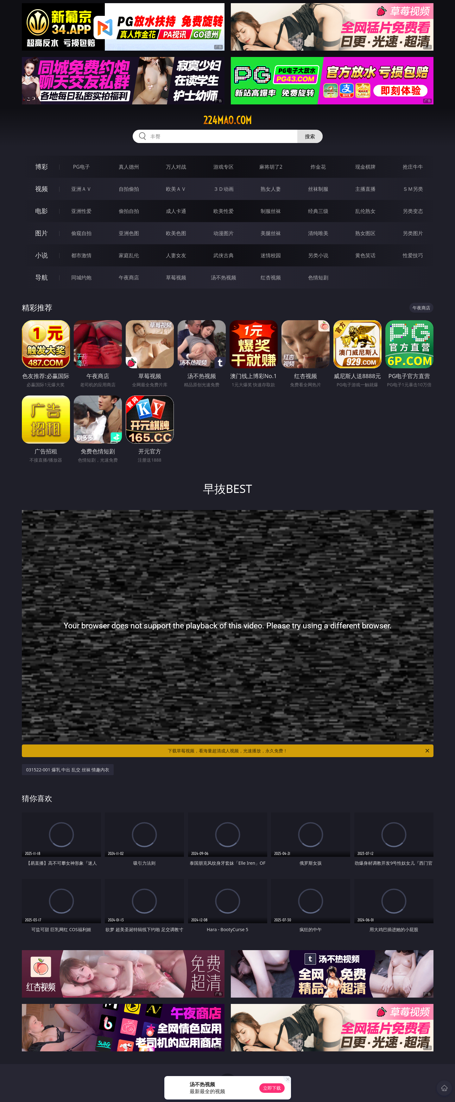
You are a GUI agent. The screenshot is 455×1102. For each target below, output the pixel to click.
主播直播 (365, 188)
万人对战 (176, 166)
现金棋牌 (365, 166)
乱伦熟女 (365, 211)
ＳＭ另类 (413, 188)
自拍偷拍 (129, 188)
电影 (41, 211)
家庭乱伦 (129, 255)
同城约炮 (81, 277)
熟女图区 (365, 233)
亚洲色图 (129, 233)
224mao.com (227, 120)
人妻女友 (176, 255)
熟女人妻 (271, 188)
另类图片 (413, 233)
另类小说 (318, 255)
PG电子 (81, 166)
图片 (41, 233)
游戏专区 (223, 166)
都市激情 (81, 255)
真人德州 (129, 166)
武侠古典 (223, 255)
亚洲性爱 (81, 211)
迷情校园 (271, 255)
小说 (41, 255)
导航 (41, 277)
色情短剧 (318, 277)
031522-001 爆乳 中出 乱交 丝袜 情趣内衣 (68, 770)
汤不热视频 (223, 277)
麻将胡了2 (270, 166)
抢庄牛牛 (413, 166)
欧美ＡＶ (176, 188)
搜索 (310, 136)
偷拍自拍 (129, 211)
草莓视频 (176, 277)
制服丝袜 (271, 211)
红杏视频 (271, 277)
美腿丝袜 (271, 233)
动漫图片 (223, 233)
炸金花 (318, 166)
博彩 (41, 166)
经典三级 (318, 211)
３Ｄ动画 (223, 188)
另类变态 (413, 211)
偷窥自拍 (81, 233)
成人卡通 (176, 211)
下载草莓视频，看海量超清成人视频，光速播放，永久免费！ (299, 751)
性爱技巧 (413, 255)
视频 (41, 188)
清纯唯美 (318, 233)
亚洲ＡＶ (81, 188)
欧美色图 (176, 233)
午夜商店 (129, 277)
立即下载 (272, 1088)
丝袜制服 (318, 188)
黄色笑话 (365, 255)
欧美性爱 (223, 211)
